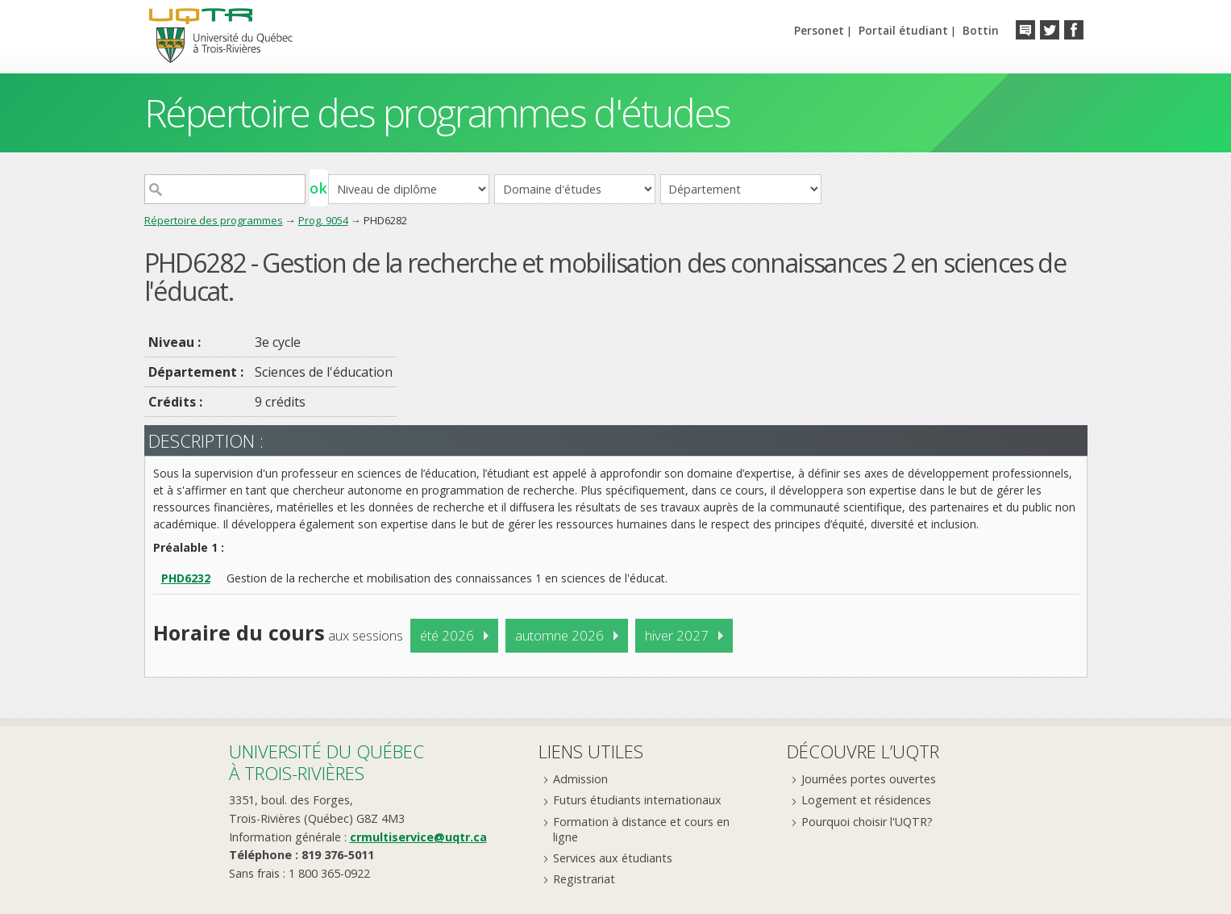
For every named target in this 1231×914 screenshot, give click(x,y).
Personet (819, 30)
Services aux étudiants (612, 858)
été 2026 (447, 635)
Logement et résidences (866, 800)
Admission (580, 779)
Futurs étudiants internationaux (637, 800)
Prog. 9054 (323, 220)
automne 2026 (559, 635)
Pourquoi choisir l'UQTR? (867, 821)
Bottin (981, 30)
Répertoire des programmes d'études (437, 112)
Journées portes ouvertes (868, 779)
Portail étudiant (903, 30)
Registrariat (584, 879)
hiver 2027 (677, 635)
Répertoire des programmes (213, 220)
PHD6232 (185, 578)
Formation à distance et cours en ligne (641, 829)
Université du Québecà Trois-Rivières (326, 762)
